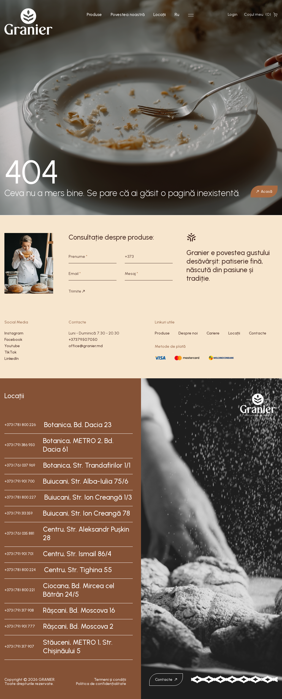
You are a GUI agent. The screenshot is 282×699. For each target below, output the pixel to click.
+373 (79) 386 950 (19, 445)
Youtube (12, 346)
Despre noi (188, 333)
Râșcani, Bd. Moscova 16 (79, 610)
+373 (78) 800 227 (20, 497)
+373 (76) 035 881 (19, 533)
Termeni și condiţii (110, 679)
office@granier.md (86, 346)
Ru (177, 14)
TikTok (10, 352)
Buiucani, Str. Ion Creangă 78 (86, 513)
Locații (159, 14)
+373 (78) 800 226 (20, 425)
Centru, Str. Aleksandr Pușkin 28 (86, 533)
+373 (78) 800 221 (19, 590)
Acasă (264, 191)
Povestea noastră (128, 14)
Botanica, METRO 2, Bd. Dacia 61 (78, 444)
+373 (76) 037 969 (19, 465)
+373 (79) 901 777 (19, 626)
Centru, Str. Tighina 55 (78, 570)
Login (232, 14)
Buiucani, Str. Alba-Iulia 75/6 (85, 481)
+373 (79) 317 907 (19, 646)
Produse (94, 14)
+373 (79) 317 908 (19, 610)
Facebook (13, 340)
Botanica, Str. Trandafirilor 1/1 (87, 465)
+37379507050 (83, 340)
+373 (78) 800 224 (20, 570)
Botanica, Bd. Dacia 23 (78, 425)
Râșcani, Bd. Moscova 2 (78, 626)
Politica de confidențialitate (101, 684)
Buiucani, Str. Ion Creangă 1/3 (88, 497)
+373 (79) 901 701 (18, 554)
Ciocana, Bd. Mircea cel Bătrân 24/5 (78, 590)
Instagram (13, 333)
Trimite (77, 291)
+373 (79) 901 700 (19, 481)
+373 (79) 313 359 (18, 513)
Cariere (213, 333)
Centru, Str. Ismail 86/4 (77, 554)
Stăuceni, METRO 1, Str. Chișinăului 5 (78, 646)
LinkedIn (11, 359)
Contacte (257, 333)
